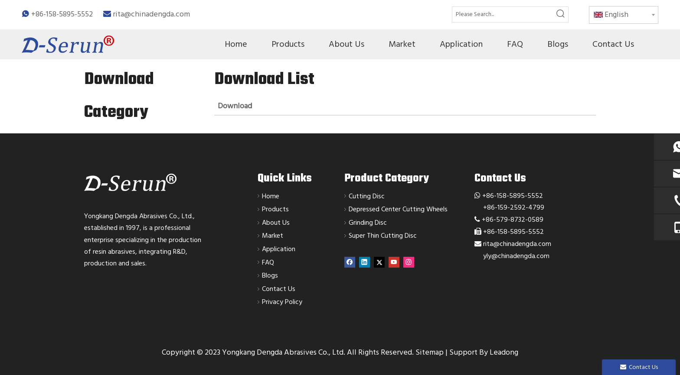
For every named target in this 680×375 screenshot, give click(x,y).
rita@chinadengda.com (151, 14)
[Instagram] (408, 262)
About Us (276, 222)
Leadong (504, 352)
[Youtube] (394, 262)
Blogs (270, 275)
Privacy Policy (282, 302)
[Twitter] (379, 262)
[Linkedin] (364, 262)
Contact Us (278, 289)
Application (278, 249)
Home (270, 196)
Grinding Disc (368, 222)
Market (272, 235)
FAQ (268, 262)
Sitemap (429, 352)
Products (275, 209)
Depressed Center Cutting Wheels (398, 209)
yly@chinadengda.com (516, 256)
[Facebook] (349, 262)
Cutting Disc (367, 196)
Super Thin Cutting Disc (383, 235)
